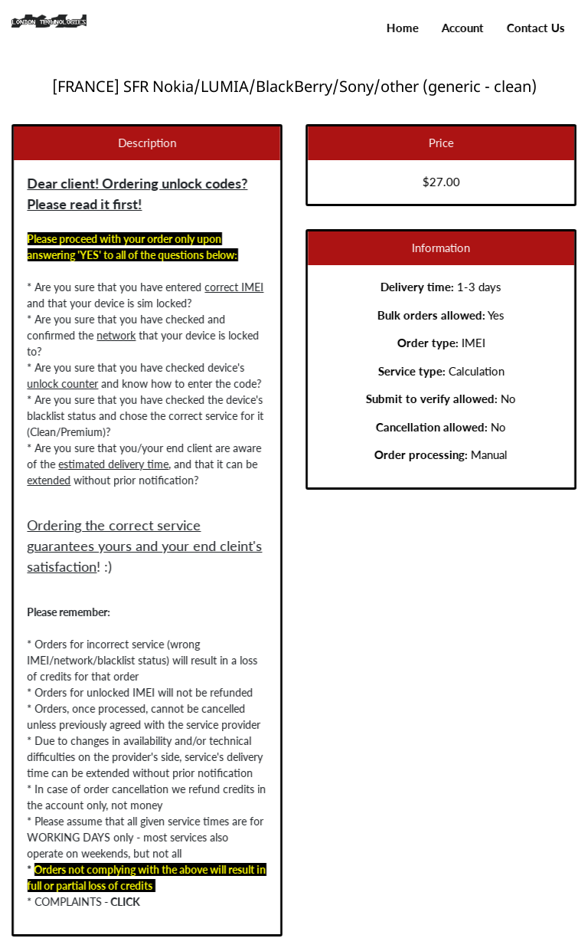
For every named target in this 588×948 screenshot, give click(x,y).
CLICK (123, 901)
